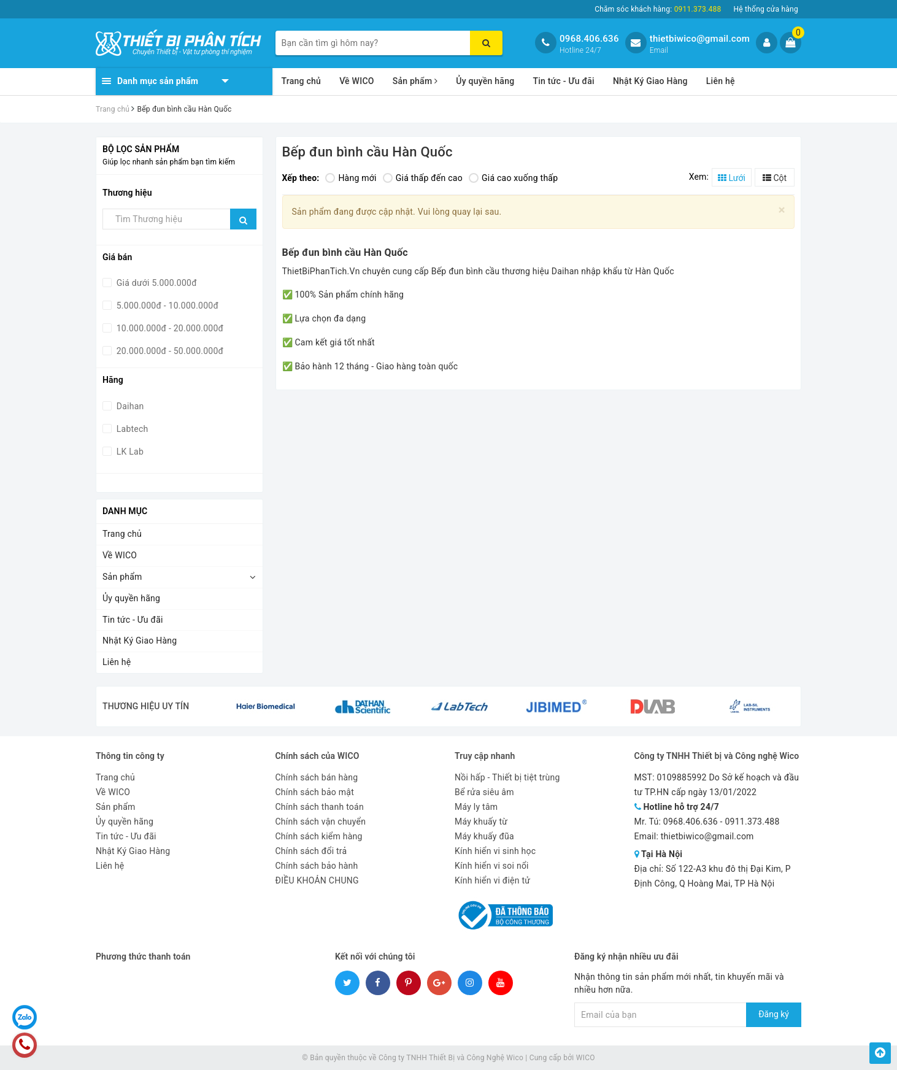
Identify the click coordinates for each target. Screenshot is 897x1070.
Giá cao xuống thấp (513, 178)
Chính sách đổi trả (311, 851)
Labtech (131, 429)
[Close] (782, 210)
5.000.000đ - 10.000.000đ (166, 305)
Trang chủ (301, 81)
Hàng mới (350, 178)
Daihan (129, 406)
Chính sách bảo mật (314, 792)
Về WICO (356, 81)
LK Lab (129, 451)
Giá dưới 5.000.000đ (155, 283)
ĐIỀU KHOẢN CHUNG (317, 880)
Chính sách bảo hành (316, 866)
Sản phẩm (415, 81)
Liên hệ (720, 81)
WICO (585, 1057)
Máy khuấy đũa (484, 836)
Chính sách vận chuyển (320, 821)
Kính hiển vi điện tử (492, 880)
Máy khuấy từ (481, 821)
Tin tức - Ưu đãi (564, 81)
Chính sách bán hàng (316, 777)
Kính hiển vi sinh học (495, 851)
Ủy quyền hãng (485, 81)
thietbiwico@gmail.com (700, 38)
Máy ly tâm (476, 807)
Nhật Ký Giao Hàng (650, 81)
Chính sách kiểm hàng (319, 836)
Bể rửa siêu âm (484, 792)
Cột (775, 178)
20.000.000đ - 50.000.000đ (168, 351)
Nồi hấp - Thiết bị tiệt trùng (507, 777)
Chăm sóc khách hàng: (658, 9)
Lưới (731, 178)
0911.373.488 (752, 821)
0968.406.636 (589, 38)
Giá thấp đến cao (423, 178)
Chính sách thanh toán (319, 807)
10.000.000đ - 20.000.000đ (168, 328)
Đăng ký (773, 1014)
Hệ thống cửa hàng (765, 9)
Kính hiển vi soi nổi (492, 866)
